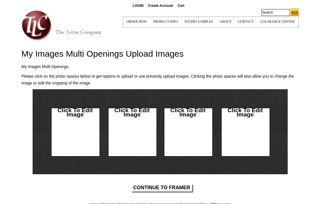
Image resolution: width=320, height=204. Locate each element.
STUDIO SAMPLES (199, 22)
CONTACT (246, 22)
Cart (181, 6)
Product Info (165, 22)
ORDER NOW (136, 22)
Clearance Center (277, 22)
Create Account (160, 6)
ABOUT (225, 22)
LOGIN (138, 6)
